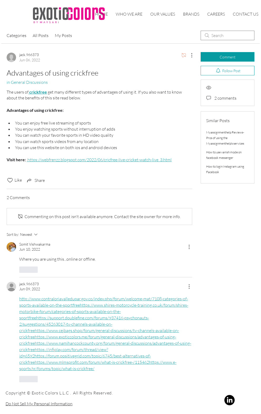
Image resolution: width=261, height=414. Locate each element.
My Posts (63, 35)
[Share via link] (35, 180)
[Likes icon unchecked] (10, 180)
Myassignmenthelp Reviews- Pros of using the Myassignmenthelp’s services (225, 137)
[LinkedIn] (229, 400)
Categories (16, 35)
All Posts (41, 35)
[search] (227, 35)
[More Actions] (189, 55)
